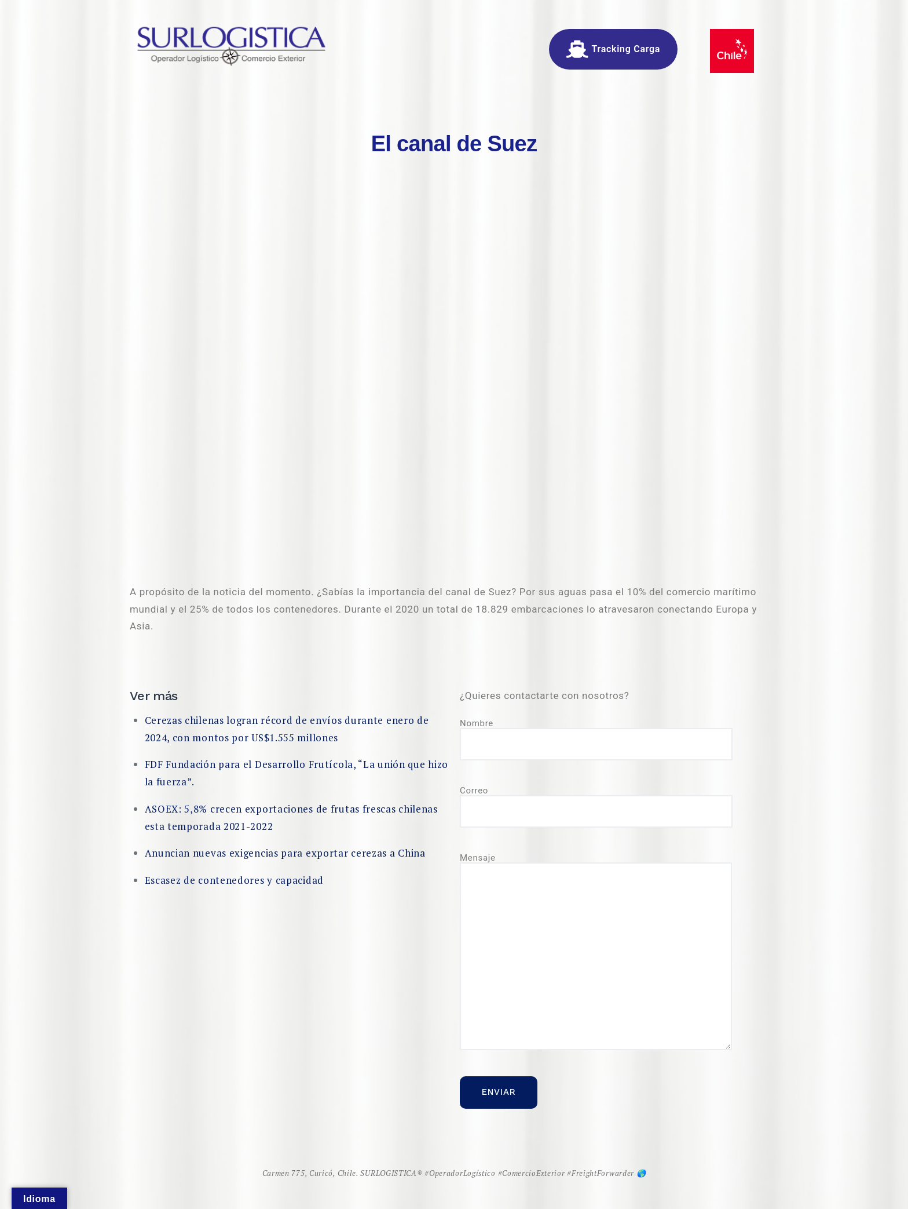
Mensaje (596, 952)
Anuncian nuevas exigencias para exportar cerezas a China (285, 853)
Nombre (596, 739)
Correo (596, 807)
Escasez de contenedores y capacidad (234, 880)
